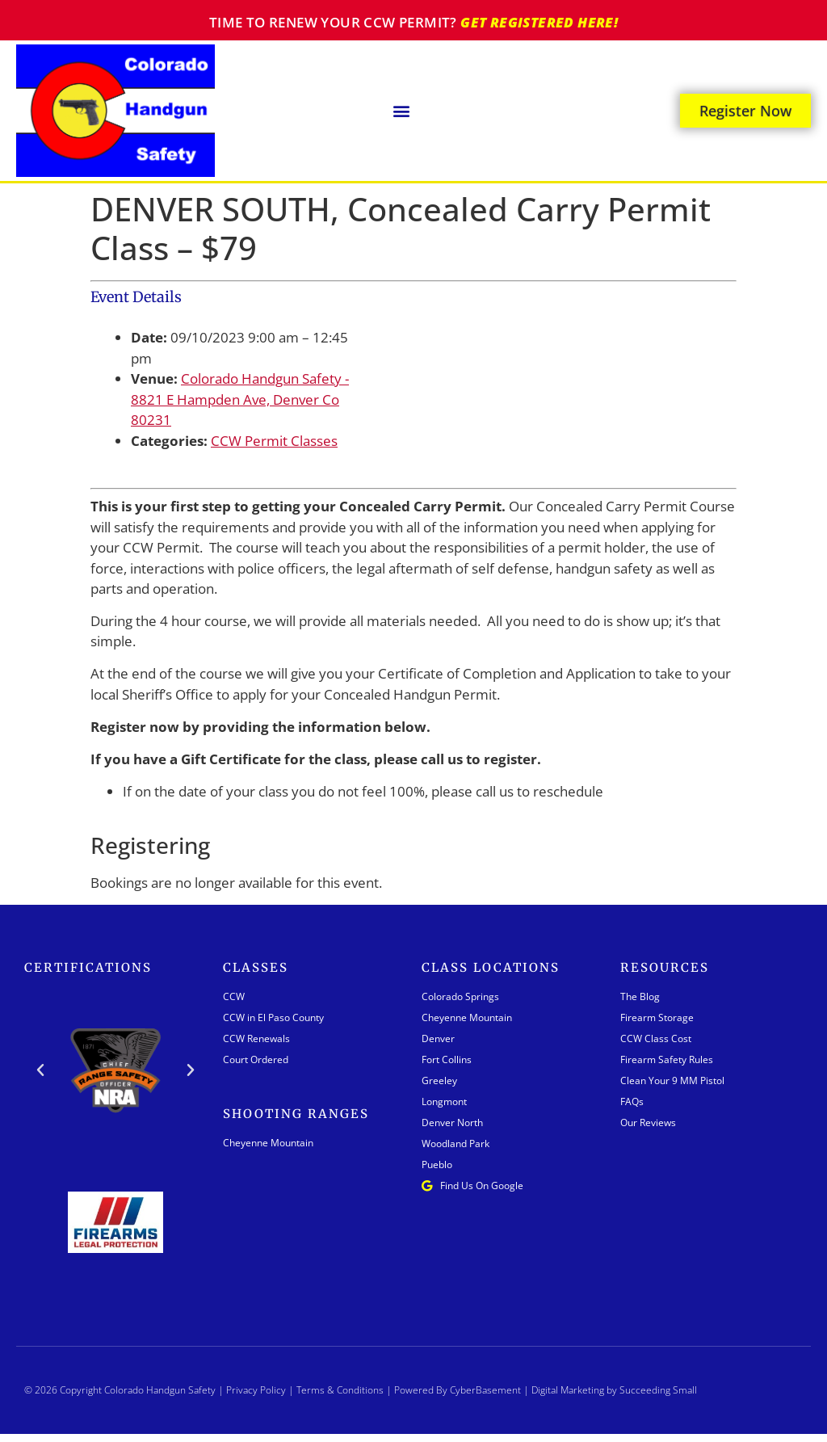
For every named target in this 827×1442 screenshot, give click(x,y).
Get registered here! (539, 22)
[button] (401, 110)
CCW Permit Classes (274, 440)
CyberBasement (485, 1390)
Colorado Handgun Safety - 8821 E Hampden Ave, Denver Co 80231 (240, 399)
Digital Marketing (567, 1390)
